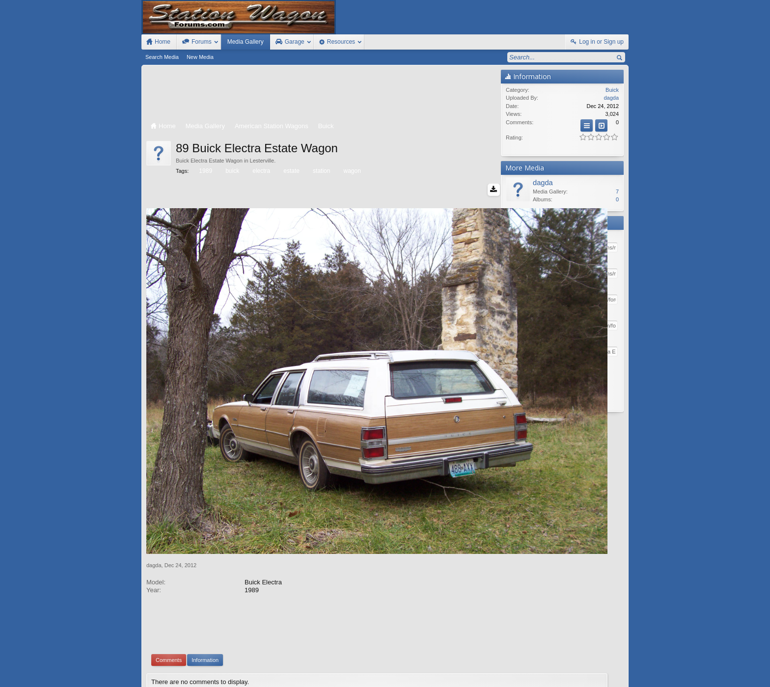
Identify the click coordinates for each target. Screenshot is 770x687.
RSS (622, 668)
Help (577, 668)
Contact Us (551, 668)
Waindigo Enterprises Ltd (433, 623)
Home (594, 668)
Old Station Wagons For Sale (433, 668)
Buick (612, 90)
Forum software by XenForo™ (212, 678)
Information (205, 576)
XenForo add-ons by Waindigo (341, 623)
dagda (154, 481)
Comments (169, 576)
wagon (351, 170)
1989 (204, 170)
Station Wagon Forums (503, 668)
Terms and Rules (532, 678)
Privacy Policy (574, 678)
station (320, 170)
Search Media (162, 57)
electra (260, 170)
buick (231, 170)
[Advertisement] (321, 94)
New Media (200, 57)
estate (291, 170)
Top (608, 668)
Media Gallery (245, 41)
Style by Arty (611, 678)
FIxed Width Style (165, 668)
